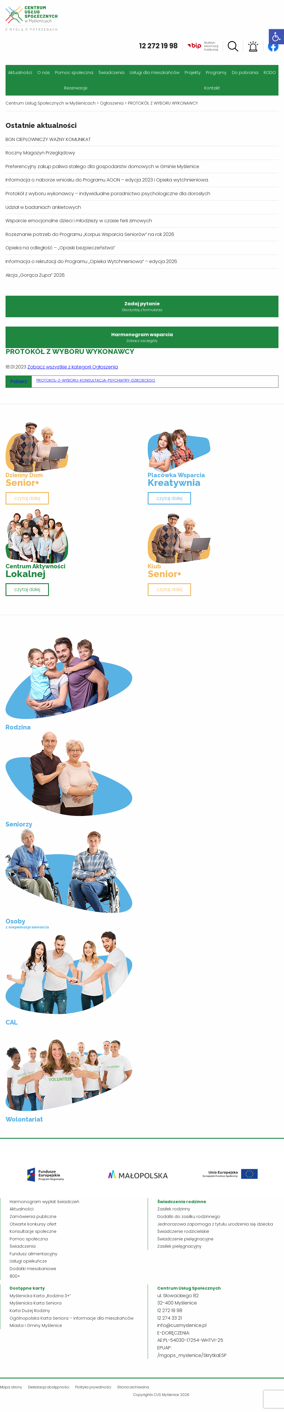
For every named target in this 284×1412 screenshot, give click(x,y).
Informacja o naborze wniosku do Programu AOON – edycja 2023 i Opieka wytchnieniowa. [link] (107, 180)
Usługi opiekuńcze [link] (28, 1261)
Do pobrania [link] (245, 72)
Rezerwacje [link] (75, 88)
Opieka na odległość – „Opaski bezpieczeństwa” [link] (60, 247)
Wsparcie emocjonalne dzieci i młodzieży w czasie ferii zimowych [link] (79, 220)
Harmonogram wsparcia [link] (142, 337)
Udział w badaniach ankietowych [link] (43, 207)
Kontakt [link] (212, 88)
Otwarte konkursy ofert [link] (33, 1224)
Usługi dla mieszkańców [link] (154, 72)
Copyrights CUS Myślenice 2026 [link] (161, 1394)
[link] (276, 36)
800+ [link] (15, 1276)
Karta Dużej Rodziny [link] (30, 1311)
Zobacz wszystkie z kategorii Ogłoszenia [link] (72, 367)
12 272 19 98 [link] (158, 46)
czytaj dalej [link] (27, 498)
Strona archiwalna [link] (133, 1387)
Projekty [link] (193, 72)
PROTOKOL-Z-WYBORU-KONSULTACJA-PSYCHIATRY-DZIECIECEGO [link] (95, 380)
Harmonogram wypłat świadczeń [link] (44, 1202)
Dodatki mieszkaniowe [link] (33, 1269)
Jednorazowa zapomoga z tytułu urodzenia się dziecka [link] (215, 1224)
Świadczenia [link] (111, 72)
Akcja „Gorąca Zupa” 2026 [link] (35, 275)
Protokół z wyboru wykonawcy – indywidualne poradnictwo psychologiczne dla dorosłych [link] (108, 193)
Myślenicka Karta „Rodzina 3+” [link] (40, 1296)
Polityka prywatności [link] (93, 1387)
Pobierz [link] (18, 381)
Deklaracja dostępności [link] (48, 1387)
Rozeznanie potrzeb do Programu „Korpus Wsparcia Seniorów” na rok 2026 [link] (90, 234)
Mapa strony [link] (11, 1387)
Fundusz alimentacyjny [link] (33, 1254)
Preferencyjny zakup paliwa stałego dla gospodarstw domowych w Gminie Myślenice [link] (102, 166)
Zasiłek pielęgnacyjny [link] (179, 1246)
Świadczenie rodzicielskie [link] (183, 1231)
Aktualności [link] (20, 72)
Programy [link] (216, 72)
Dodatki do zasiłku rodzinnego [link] (188, 1216)
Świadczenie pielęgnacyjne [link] (185, 1239)
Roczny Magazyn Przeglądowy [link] (40, 152)
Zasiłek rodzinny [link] (173, 1209)
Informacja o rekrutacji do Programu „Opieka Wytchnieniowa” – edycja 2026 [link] (91, 261)
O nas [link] (43, 72)
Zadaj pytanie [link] (142, 306)
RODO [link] (270, 72)
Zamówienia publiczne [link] (33, 1216)
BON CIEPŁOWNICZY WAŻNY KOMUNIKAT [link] (48, 139)
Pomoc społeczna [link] (74, 72)
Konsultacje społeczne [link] (33, 1231)
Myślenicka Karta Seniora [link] (35, 1303)
